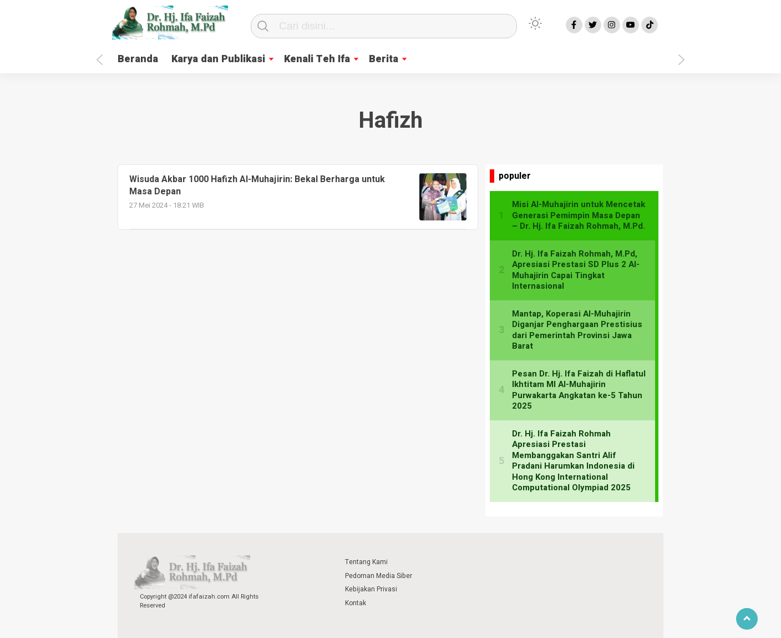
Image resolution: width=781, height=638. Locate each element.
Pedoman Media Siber (378, 576)
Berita (383, 59)
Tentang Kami (366, 562)
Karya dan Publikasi (218, 59)
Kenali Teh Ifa (317, 59)
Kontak (355, 603)
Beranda (138, 59)
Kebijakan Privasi (371, 589)
